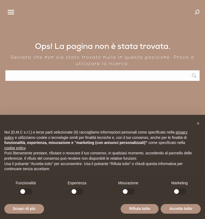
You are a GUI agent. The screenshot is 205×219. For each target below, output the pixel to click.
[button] (198, 123)
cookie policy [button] (14, 148)
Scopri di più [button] (24, 208)
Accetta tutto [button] (180, 208)
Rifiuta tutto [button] (139, 208)
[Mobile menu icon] (11, 12)
